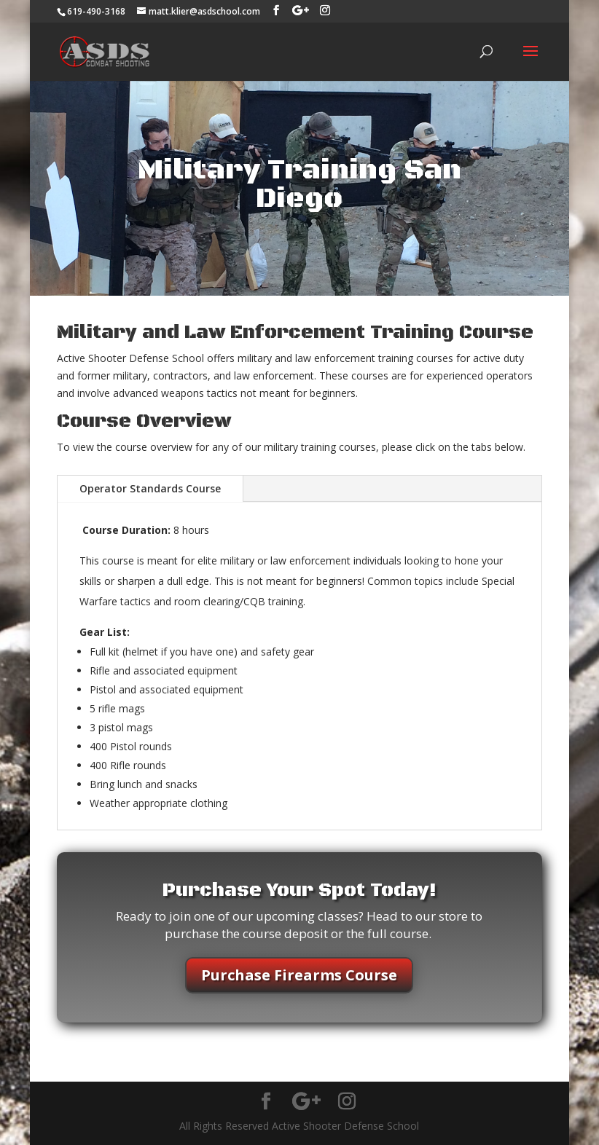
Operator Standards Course (150, 488)
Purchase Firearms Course (299, 975)
